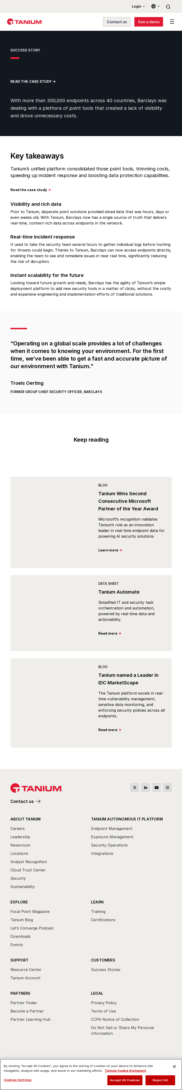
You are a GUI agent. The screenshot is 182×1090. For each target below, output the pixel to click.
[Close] (174, 1066)
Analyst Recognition (28, 861)
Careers (17, 828)
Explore (19, 902)
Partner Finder (23, 1002)
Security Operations (109, 845)
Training (98, 911)
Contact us (22, 801)
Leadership (20, 836)
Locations (19, 853)
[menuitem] (50, 854)
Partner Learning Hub (30, 1019)
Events (16, 944)
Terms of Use (103, 1011)
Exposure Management (112, 836)
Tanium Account (25, 978)
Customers (103, 960)
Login (136, 6)
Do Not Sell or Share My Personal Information (122, 1030)
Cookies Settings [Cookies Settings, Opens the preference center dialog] (18, 1080)
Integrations (102, 853)
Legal (97, 993)
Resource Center (25, 969)
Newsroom (20, 845)
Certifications (103, 919)
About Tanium (25, 819)
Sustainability (22, 886)
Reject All (160, 1080)
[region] (91, 1074)
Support (19, 960)
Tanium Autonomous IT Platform (127, 819)
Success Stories (105, 969)
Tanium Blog (21, 919)
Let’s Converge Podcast (32, 928)
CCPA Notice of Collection (115, 1019)
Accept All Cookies (125, 1080)
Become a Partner (27, 1011)
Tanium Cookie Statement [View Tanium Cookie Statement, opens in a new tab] (125, 1070)
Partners (20, 993)
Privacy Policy (104, 1002)
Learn (97, 902)
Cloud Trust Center (28, 870)
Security (18, 878)
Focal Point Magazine (30, 911)
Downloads (20, 936)
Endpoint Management (111, 828)
